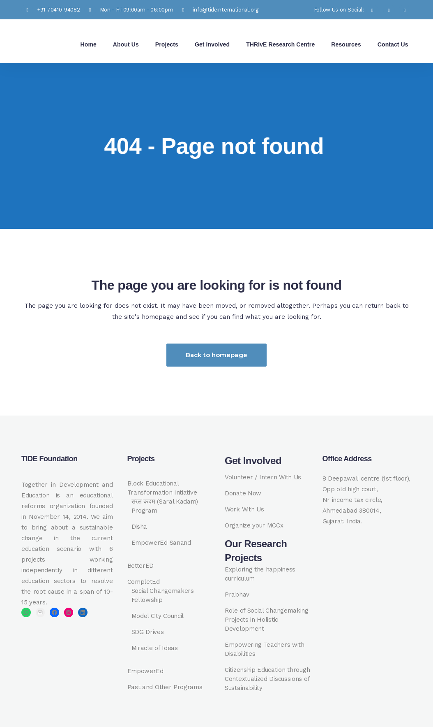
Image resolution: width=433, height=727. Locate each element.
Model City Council (157, 616)
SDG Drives (147, 632)
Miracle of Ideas (154, 648)
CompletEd (143, 581)
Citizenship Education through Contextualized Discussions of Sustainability (267, 679)
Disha (139, 526)
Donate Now (243, 493)
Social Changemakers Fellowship (162, 595)
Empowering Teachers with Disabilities (264, 649)
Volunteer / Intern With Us (263, 477)
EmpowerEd (145, 671)
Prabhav (237, 594)
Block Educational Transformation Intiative (162, 488)
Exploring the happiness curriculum (260, 574)
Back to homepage (216, 355)
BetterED (140, 565)
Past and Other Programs (165, 687)
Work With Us (244, 509)
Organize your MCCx (254, 525)
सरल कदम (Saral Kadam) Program (164, 506)
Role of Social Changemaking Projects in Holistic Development (267, 619)
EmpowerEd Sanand (161, 542)
